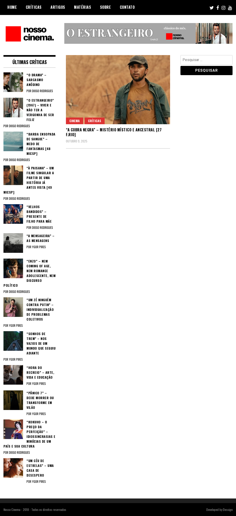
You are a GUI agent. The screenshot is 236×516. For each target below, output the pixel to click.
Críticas (34, 7)
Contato (127, 7)
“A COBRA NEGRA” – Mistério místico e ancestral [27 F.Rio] (114, 132)
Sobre (105, 7)
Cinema (74, 120)
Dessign (228, 509)
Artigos (57, 7)
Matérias (82, 7)
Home (12, 7)
